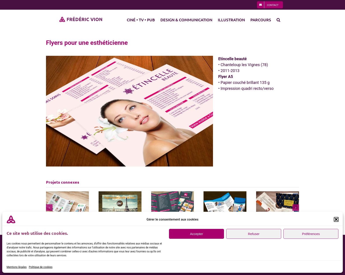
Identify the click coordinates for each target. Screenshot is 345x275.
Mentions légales (17, 267)
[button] (336, 219)
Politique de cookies (40, 267)
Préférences (311, 234)
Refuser (254, 234)
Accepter (196, 234)
